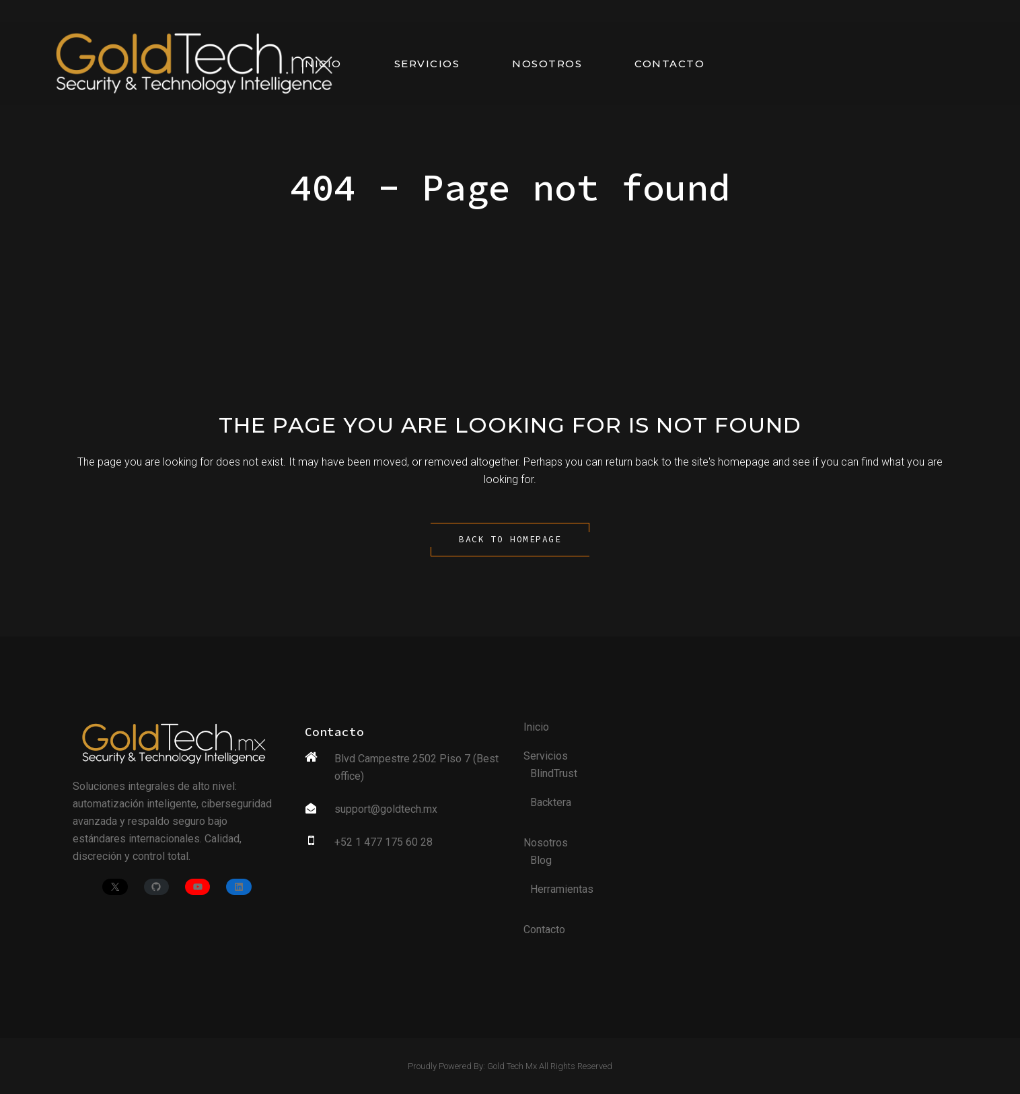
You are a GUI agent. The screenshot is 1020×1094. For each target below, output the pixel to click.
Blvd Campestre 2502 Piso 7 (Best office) (416, 767)
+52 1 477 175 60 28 (383, 842)
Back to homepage (510, 539)
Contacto (544, 929)
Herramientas (561, 889)
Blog (541, 860)
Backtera (550, 802)
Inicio (536, 727)
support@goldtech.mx (385, 809)
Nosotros (545, 842)
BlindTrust (553, 773)
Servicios (545, 756)
